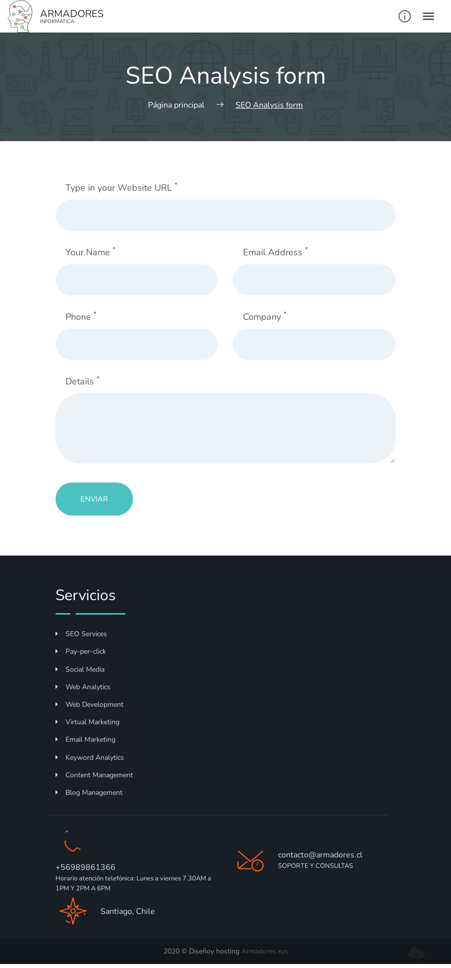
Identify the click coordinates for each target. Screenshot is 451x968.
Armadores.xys (265, 951)
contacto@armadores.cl (320, 854)
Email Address (275, 252)
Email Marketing (86, 739)
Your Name (91, 252)
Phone (81, 316)
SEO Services (81, 634)
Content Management (94, 775)
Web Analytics (83, 687)
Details (83, 381)
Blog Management (89, 792)
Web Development (90, 704)
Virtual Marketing (88, 722)
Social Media (80, 669)
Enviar (94, 499)
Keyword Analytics (90, 757)
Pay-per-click (81, 651)
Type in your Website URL (122, 187)
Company (264, 316)
